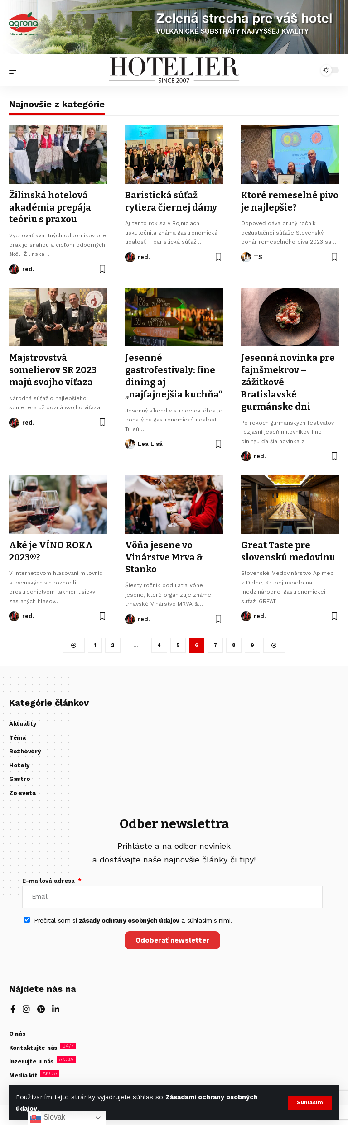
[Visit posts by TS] (246, 256)
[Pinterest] (41, 1006)
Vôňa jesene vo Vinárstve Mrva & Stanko (164, 553)
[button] (309, 1103)
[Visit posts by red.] (14, 268)
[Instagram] (26, 1006)
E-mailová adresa (49, 876)
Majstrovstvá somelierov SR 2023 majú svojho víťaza (53, 368)
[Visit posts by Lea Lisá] (130, 441)
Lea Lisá (150, 441)
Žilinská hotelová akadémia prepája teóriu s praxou (50, 207)
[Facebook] (13, 1006)
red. (28, 267)
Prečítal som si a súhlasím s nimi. (133, 916)
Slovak (47, 1117)
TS (258, 256)
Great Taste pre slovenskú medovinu (288, 547)
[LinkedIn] (56, 1006)
